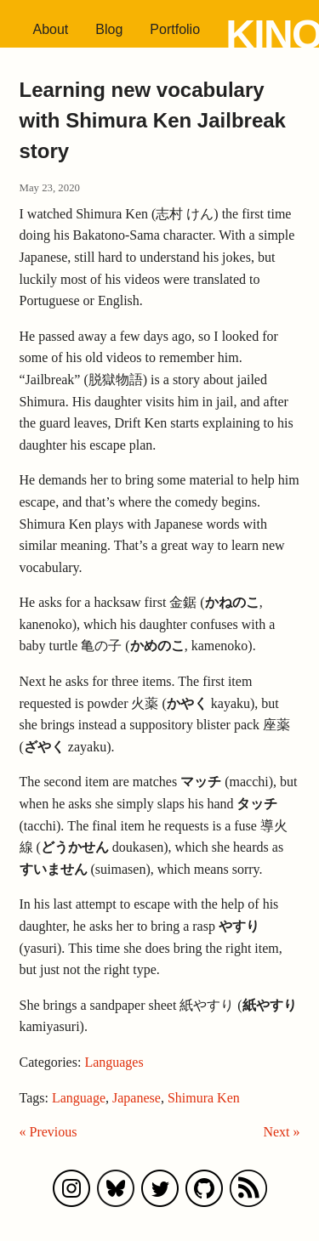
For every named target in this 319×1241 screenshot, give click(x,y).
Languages (113, 1062)
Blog (108, 29)
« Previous (48, 1132)
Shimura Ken (204, 1098)
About (51, 29)
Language (78, 1098)
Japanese (136, 1098)
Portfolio (175, 29)
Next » (281, 1132)
